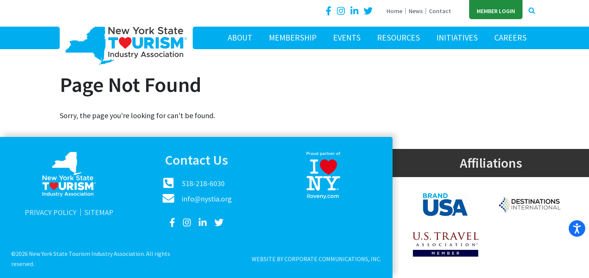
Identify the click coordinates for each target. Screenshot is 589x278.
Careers (510, 37)
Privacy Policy (51, 212)
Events (347, 37)
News (416, 11)
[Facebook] (329, 11)
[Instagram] (342, 11)
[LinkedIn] (355, 11)
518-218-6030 (203, 183)
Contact (440, 11)
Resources (398, 37)
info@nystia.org (207, 198)
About (240, 37)
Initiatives (457, 37)
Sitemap (99, 212)
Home (394, 11)
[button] (532, 11)
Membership (293, 37)
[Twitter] (368, 11)
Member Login (496, 11)
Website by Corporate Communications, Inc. (316, 259)
